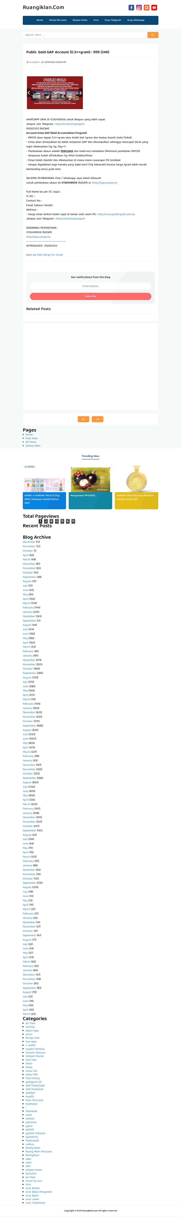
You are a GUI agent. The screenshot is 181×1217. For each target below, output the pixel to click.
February (28, 608)
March (26, 560)
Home (40, 20)
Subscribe (90, 297)
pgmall (30, 1130)
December (29, 542)
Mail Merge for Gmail (50, 255)
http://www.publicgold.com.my (116, 215)
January (27, 612)
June (25, 590)
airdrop (30, 1027)
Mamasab (31, 1111)
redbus (30, 1145)
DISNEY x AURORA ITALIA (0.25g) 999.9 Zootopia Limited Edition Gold (42, 500)
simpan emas (34, 1170)
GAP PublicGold (35, 1086)
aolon (29, 1035)
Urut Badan (33, 1189)
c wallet (30, 1046)
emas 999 (32, 1075)
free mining (33, 1079)
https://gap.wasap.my (104, 183)
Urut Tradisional (35, 1203)
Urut (28, 1185)
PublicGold (32, 1141)
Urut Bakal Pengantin (39, 1192)
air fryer (30, 1024)
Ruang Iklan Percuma (39, 1152)
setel (28, 1163)
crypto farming (35, 1049)
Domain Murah (35, 1056)
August (27, 582)
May (25, 595)
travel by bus (34, 1181)
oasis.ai (30, 1119)
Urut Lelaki (32, 1200)
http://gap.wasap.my (38, 237)
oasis (29, 1115)
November (29, 547)
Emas (29, 1068)
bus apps (31, 1042)
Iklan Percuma (34, 1101)
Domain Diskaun (36, 1053)
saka (28, 1159)
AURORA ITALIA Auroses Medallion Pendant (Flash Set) (135, 498)
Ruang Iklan (33, 1148)
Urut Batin (32, 1196)
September (29, 577)
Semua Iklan (33, 446)
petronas (31, 1123)
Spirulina (31, 1174)
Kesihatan (32, 1104)
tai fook (30, 1178)
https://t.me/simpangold (69, 124)
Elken (29, 1064)
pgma (29, 1126)
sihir (28, 1166)
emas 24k (31, 1071)
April (25, 556)
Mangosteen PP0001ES (82, 496)
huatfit (30, 1097)
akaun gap (32, 1031)
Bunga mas (32, 1038)
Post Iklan (32, 439)
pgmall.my (32, 1137)
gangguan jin (34, 1082)
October (28, 551)
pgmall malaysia (35, 1134)
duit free (31, 1060)
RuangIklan (32, 1156)
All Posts (31, 442)
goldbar (30, 1093)
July (25, 586)
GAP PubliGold (34, 1090)
